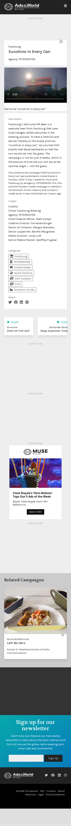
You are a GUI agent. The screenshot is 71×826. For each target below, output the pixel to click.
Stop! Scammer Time (54, 330)
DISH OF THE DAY (18, 330)
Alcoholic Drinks (22, 289)
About (61, 791)
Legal (41, 794)
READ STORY (35, 511)
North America (21, 273)
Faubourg (14, 46)
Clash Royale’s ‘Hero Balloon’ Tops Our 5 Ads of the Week (32, 494)
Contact (51, 791)
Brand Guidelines (55, 794)
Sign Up (53, 758)
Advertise (30, 794)
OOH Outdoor (20, 278)
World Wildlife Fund (18, 639)
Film (15, 284)
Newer (13, 322)
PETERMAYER (27, 59)
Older (62, 322)
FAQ (42, 791)
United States (20, 267)
